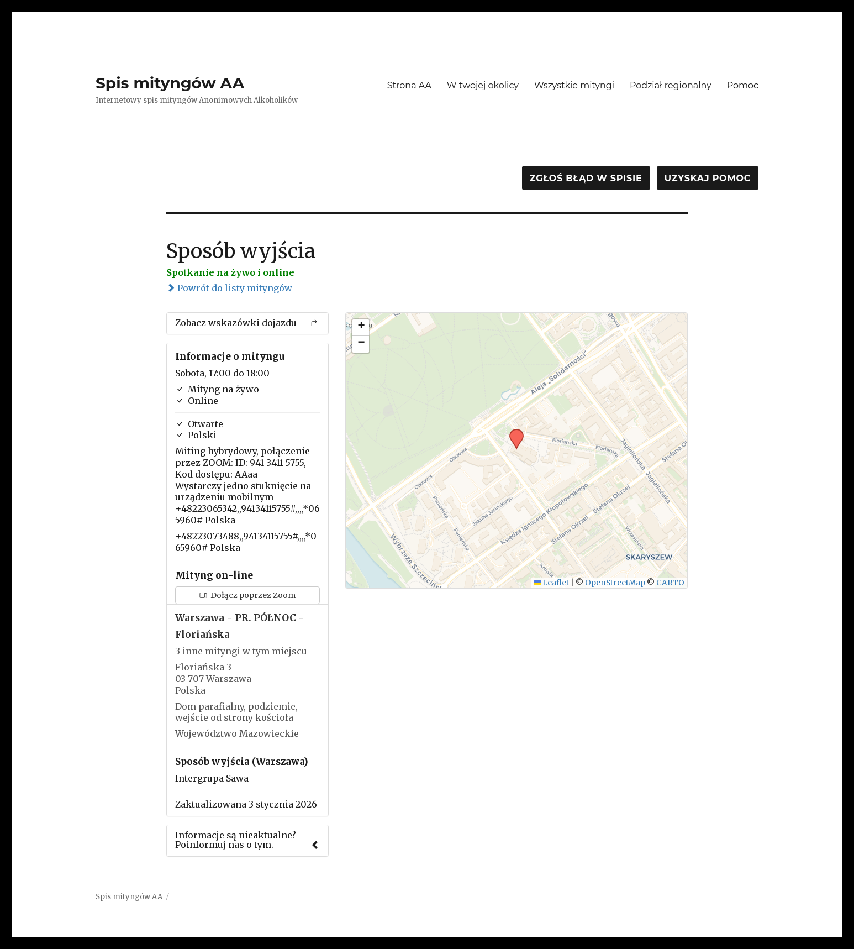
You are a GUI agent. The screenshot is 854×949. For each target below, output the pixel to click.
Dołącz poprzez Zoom (247, 595)
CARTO (670, 583)
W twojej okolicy (483, 85)
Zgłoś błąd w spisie (586, 178)
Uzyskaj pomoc (708, 178)
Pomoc (742, 85)
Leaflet (552, 583)
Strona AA (409, 85)
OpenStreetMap (615, 583)
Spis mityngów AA (170, 83)
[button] (512, 432)
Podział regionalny (670, 85)
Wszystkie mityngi (574, 85)
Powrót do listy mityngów (229, 287)
